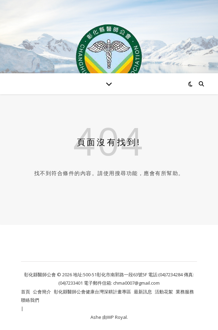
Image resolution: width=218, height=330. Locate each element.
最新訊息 (143, 291)
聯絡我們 (30, 300)
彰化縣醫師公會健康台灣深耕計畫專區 (92, 291)
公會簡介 (42, 291)
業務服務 (185, 291)
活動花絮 (164, 291)
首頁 (25, 291)
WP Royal (117, 317)
